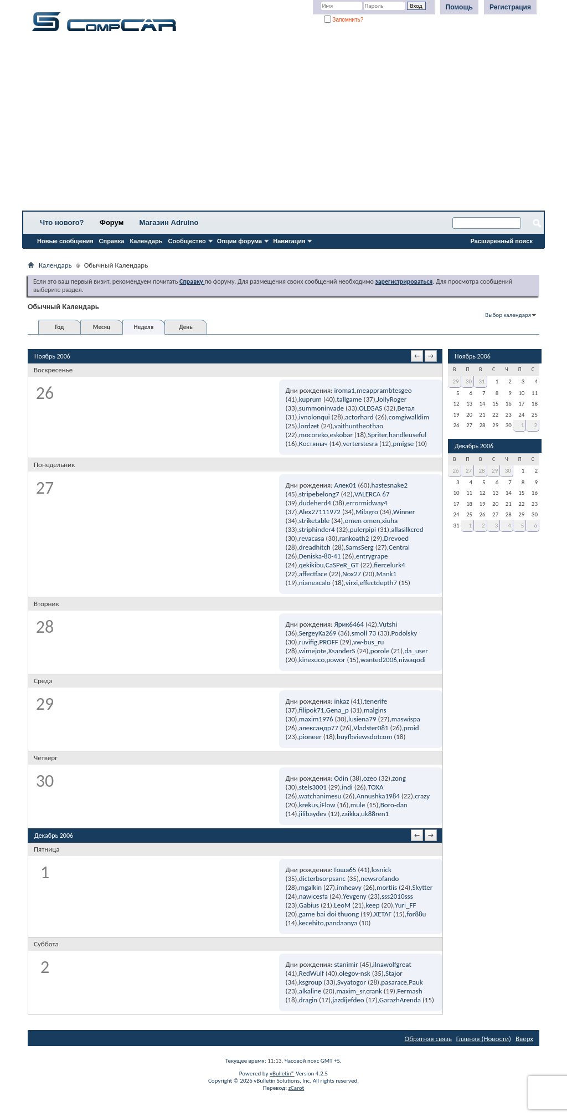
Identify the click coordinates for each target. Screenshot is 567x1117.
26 (455, 470)
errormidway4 (367, 503)
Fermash (409, 991)
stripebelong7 (319, 494)
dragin (308, 1000)
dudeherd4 (315, 503)
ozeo (370, 778)
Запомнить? (344, 20)
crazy (422, 796)
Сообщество (187, 241)
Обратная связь (428, 1038)
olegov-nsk (354, 973)
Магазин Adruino (169, 222)
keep (372, 905)
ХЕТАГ (382, 914)
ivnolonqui (314, 417)
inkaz (341, 701)
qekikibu (311, 565)
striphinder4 (317, 529)
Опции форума (239, 241)
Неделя (143, 327)
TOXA (375, 787)
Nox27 (351, 574)
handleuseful (407, 435)
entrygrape (372, 556)
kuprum (310, 399)
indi (347, 787)
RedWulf (311, 973)
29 (455, 381)
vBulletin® (282, 1073)
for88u (416, 914)
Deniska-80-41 (320, 556)
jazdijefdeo (348, 1000)
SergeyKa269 (318, 633)
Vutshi (388, 624)
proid (411, 728)
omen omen (362, 520)
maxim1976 (316, 719)
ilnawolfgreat (392, 964)
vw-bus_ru (368, 642)
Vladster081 (370, 728)
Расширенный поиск (502, 241)
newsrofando (379, 878)
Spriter (377, 435)
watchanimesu (320, 796)
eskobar (340, 435)
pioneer (310, 736)
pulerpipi (363, 529)
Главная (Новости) (483, 1038)
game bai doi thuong (329, 914)
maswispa (405, 719)
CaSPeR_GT (342, 565)
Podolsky (404, 633)
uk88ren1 (375, 813)
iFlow (327, 805)
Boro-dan (394, 805)
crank (374, 991)
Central (399, 547)
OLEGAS (370, 408)
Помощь (459, 7)
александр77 (318, 728)
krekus (308, 805)
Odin (341, 778)
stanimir (346, 964)
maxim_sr (350, 991)
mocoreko (313, 435)
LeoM (342, 905)
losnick (381, 869)
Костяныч (313, 443)
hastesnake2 (390, 485)
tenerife (376, 701)
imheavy (349, 887)
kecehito (311, 923)
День (185, 327)
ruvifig (308, 642)
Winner (404, 512)
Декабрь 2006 (474, 446)
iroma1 (344, 390)
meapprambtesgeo (384, 390)
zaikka (350, 813)
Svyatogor (351, 982)
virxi (352, 582)
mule (357, 805)
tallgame (349, 399)
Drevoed (396, 538)
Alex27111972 (320, 512)
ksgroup (310, 982)
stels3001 (313, 787)
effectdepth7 (378, 582)
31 (482, 381)
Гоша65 (345, 869)
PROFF (328, 642)
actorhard (359, 417)
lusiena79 (362, 719)
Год (59, 327)
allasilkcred (407, 529)
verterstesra (360, 443)
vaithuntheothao (358, 426)
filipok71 (311, 710)
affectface (313, 574)
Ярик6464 (349, 624)
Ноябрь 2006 (473, 356)
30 (469, 381)
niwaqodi (412, 659)
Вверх (524, 1038)
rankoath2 (354, 538)
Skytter (422, 887)
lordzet (309, 426)
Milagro (366, 512)
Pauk (415, 982)
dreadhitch (315, 547)
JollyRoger (392, 399)
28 (482, 470)
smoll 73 (364, 633)
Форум (111, 222)
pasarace (394, 982)
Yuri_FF (405, 905)
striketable (314, 520)
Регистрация (510, 7)
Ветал (406, 408)
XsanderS (341, 651)
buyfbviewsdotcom (364, 736)
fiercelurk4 (389, 565)
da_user (415, 651)
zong (399, 778)
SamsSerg (360, 547)
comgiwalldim (409, 417)
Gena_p (337, 710)
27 (469, 470)
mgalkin (310, 887)
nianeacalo (315, 582)
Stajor (394, 973)
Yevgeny (354, 896)
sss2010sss (397, 896)
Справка (112, 241)
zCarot (296, 1088)
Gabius (309, 905)
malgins (375, 710)
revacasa (311, 538)
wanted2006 (378, 659)
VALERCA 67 (372, 494)
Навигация (289, 241)
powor (335, 659)
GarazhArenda (400, 1000)
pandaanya (342, 923)
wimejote (313, 651)
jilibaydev (313, 813)
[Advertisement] (283, 124)
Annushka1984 (378, 796)
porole (379, 651)
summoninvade (321, 408)
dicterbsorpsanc (322, 878)
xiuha (390, 520)
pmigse (403, 443)
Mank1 (386, 574)
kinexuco (311, 659)
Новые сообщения (65, 241)
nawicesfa (313, 896)
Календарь (146, 241)
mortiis (387, 887)
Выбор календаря (508, 315)
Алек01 (345, 485)
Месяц (101, 327)
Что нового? (62, 222)
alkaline (310, 991)
